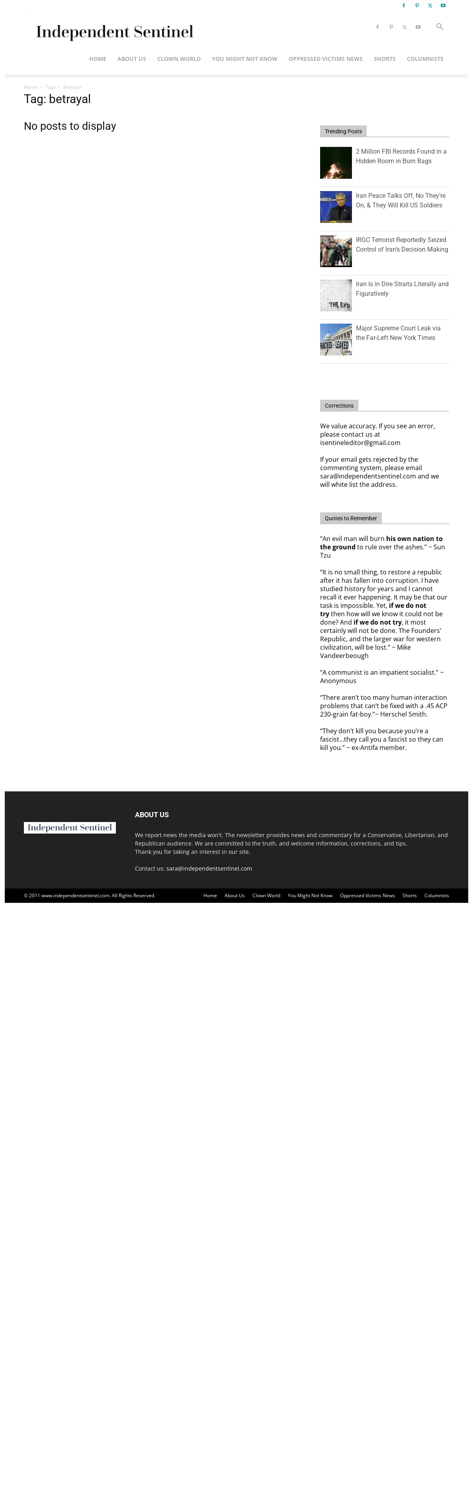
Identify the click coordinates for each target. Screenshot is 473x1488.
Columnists (425, 58)
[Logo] (113, 27)
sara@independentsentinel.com (209, 868)
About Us (131, 58)
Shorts (385, 58)
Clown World (179, 58)
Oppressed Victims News (326, 58)
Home (97, 58)
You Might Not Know (245, 58)
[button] (439, 27)
